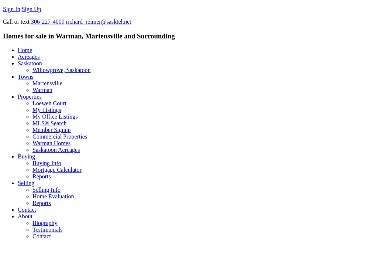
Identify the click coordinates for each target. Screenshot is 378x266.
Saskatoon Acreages (56, 150)
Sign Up (31, 9)
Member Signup (51, 130)
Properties (30, 96)
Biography (45, 223)
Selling (26, 183)
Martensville (47, 83)
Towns (25, 77)
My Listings (46, 110)
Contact (27, 210)
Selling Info (46, 190)
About (25, 216)
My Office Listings (55, 116)
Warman (42, 90)
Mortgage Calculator (57, 170)
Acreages (29, 57)
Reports (41, 176)
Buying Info (46, 163)
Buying (26, 156)
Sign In (11, 9)
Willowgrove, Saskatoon (61, 70)
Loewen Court (49, 103)
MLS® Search (49, 123)
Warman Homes (51, 143)
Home (25, 50)
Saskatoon (30, 63)
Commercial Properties (59, 136)
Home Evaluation (53, 196)
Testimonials (47, 229)
